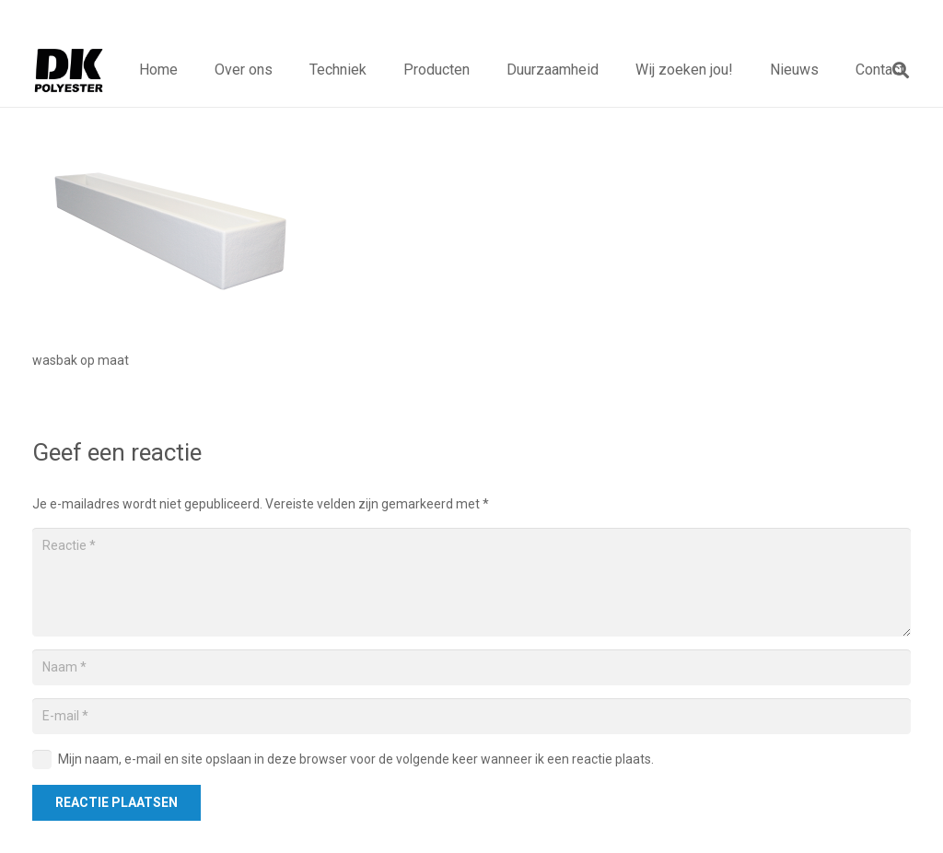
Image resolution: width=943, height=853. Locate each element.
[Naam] (471, 667)
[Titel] (69, 70)
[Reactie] (471, 582)
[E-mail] (471, 716)
